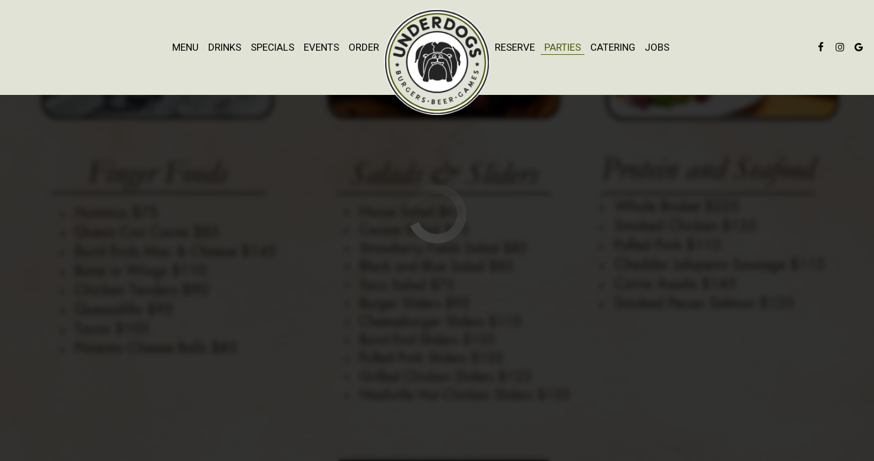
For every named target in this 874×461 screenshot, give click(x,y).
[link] (437, 62)
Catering (612, 47)
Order (364, 47)
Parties (562, 47)
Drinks (224, 47)
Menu (185, 47)
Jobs (657, 47)
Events (321, 47)
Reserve (515, 47)
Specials (272, 47)
